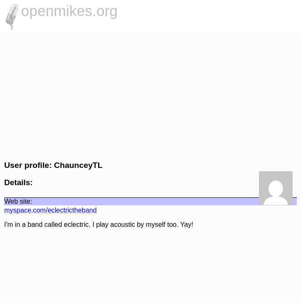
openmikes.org (69, 11)
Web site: (18, 201)
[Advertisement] (150, 95)
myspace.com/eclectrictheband (50, 210)
